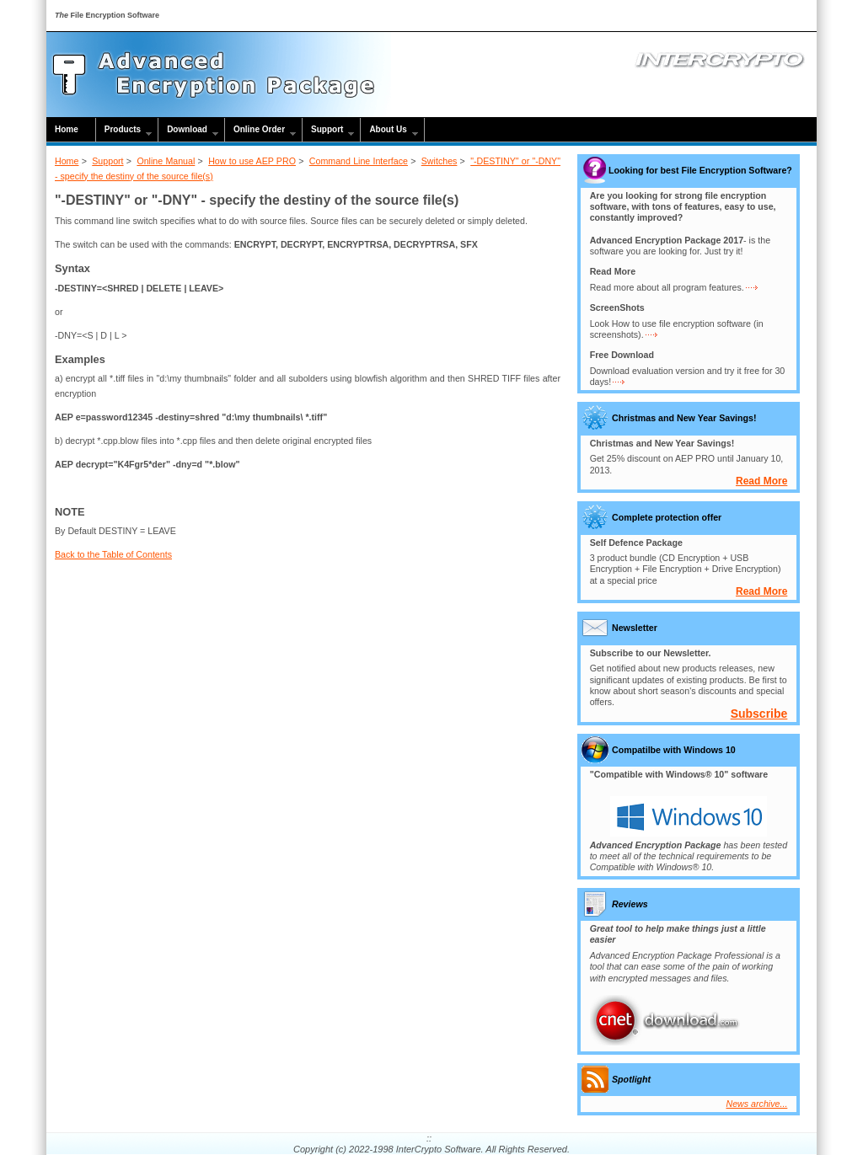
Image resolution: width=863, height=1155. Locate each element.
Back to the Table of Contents (113, 554)
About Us (387, 129)
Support (327, 129)
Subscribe (759, 713)
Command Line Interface (358, 161)
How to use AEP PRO (252, 161)
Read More (761, 481)
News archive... (757, 1104)
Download (187, 129)
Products (123, 129)
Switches (439, 161)
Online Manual (166, 161)
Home (66, 129)
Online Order (259, 129)
